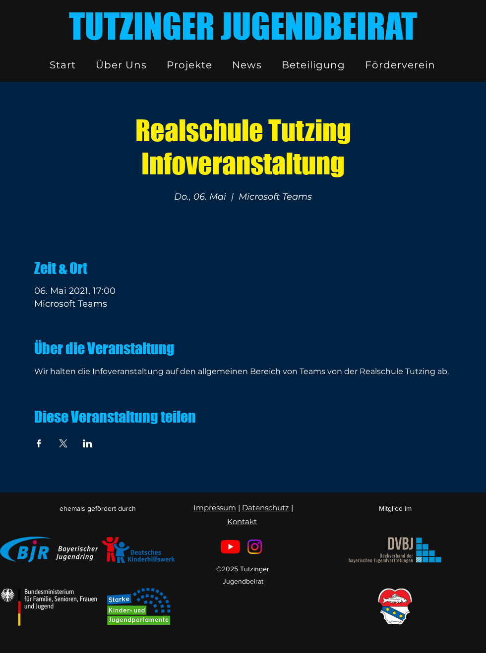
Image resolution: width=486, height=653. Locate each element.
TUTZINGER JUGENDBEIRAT (243, 25)
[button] (121, 65)
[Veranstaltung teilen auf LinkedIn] (87, 443)
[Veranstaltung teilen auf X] (63, 443)
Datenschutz (265, 507)
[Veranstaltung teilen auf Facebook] (39, 443)
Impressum (214, 507)
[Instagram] (254, 546)
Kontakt (242, 521)
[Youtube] (230, 546)
